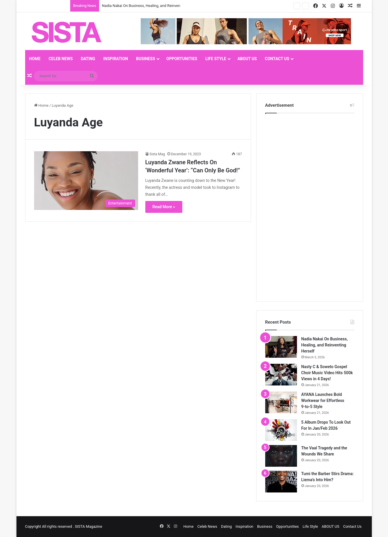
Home (35, 58)
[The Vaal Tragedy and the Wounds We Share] (281, 456)
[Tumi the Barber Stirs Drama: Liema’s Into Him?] (281, 481)
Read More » (164, 206)
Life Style (215, 58)
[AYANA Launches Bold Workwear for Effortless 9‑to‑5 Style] (281, 402)
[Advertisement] (308, 206)
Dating (88, 58)
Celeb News (61, 58)
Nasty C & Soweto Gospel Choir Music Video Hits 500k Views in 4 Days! (327, 372)
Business (145, 58)
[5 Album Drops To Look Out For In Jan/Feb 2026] (281, 430)
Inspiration (115, 58)
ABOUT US (247, 58)
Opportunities (181, 58)
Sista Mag (157, 154)
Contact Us (277, 58)
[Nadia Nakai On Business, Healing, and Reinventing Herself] (281, 347)
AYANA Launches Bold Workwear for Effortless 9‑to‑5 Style (322, 400)
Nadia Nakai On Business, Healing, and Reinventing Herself (151, 5)
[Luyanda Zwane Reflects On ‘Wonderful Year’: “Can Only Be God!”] (86, 180)
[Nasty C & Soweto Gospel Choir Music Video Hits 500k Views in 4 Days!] (281, 374)
